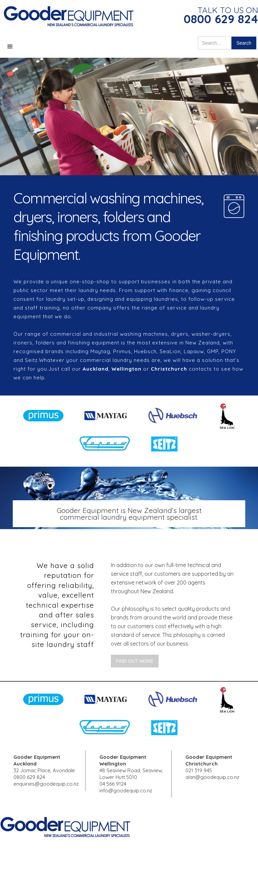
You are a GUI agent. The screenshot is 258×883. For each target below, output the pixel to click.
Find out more (135, 661)
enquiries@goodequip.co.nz (46, 784)
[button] (10, 47)
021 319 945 (198, 770)
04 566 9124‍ (112, 784)
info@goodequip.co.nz (125, 790)
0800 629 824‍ (29, 777)
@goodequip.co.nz (217, 777)
